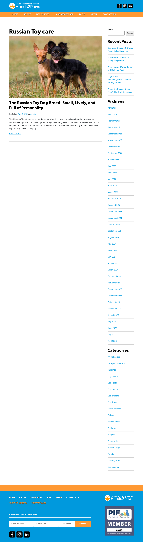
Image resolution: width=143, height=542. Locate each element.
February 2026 (114, 121)
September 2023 (115, 309)
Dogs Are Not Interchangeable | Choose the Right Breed (119, 80)
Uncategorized (114, 461)
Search (110, 29)
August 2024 (113, 238)
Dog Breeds (113, 376)
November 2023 (115, 296)
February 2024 (114, 276)
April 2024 (112, 263)
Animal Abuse (114, 357)
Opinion (111, 415)
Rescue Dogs (114, 448)
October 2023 (114, 302)
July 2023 (112, 322)
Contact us (109, 14)
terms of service (18, 503)
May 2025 (112, 179)
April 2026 (112, 108)
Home (15, 14)
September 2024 (115, 231)
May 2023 (112, 335)
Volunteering (113, 467)
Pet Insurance (114, 422)
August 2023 (113, 315)
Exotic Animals (114, 409)
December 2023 (115, 289)
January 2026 (114, 127)
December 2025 (115, 134)
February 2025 (114, 199)
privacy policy (38, 503)
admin (33, 114)
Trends (111, 454)
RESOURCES (42, 14)
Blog (82, 14)
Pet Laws (112, 428)
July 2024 (112, 244)
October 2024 (114, 225)
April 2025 (112, 186)
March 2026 (113, 114)
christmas (112, 370)
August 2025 (113, 160)
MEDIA (94, 14)
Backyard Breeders (116, 364)
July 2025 (112, 166)
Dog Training (113, 396)
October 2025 (114, 147)
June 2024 (112, 251)
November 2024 (115, 218)
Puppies (111, 435)
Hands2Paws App (64, 14)
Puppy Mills (113, 441)
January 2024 (114, 283)
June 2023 (112, 328)
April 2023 (112, 341)
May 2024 (112, 257)
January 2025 (114, 205)
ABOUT (27, 14)
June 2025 (112, 173)
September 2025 (115, 153)
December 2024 (115, 212)
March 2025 (113, 192)
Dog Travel (112, 402)
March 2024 (113, 270)
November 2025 (115, 140)
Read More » (15, 133)
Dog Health (113, 389)
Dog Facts (112, 383)
